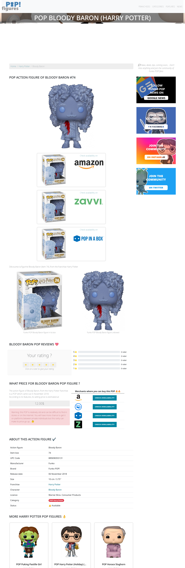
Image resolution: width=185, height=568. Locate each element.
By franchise (90, 559)
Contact (100, 564)
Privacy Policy (124, 564)
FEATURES (170, 6)
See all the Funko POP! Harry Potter (71, 538)
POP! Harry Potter (56, 447)
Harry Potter (55, 431)
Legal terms (111, 564)
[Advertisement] (92, 44)
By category (116, 559)
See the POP (29, 526)
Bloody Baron (55, 436)
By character (103, 559)
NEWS (179, 6)
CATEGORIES (158, 6)
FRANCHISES (144, 6)
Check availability (104, 344)
